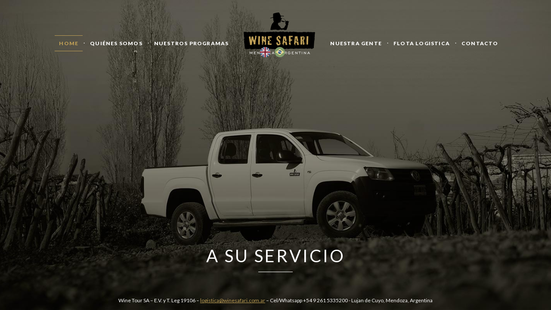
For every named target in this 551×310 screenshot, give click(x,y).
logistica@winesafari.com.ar (232, 300)
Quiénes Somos (116, 43)
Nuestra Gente (356, 43)
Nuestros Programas (191, 43)
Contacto (479, 43)
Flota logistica (421, 43)
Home (68, 43)
